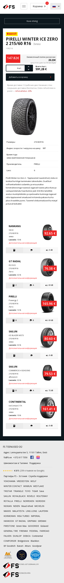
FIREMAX (23, 531)
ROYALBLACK (19, 496)
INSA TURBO (23, 516)
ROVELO (31, 496)
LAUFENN (43, 511)
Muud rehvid (27, 506)
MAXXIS (7, 511)
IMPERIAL (35, 516)
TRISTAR (8, 491)
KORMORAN (10, 516)
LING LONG (31, 511)
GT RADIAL (20, 521)
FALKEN (7, 536)
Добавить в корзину (18, 77)
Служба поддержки (38, 476)
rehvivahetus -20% (23, 91)
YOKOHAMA (9, 481)
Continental (37, 536)
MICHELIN (39, 506)
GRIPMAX (31, 521)
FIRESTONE (9, 526)
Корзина (40, 5)
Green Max (21, 526)
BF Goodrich (9, 545)
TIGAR (35, 491)
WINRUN (27, 486)
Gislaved (44, 526)
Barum (20, 545)
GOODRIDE (33, 526)
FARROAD (44, 531)
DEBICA (26, 536)
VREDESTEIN (23, 481)
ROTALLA (8, 501)
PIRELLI (18, 501)
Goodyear (37, 545)
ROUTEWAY (42, 496)
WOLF (33, 481)
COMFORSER (10, 540)
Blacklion (35, 540)
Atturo (28, 545)
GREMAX (42, 521)
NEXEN (16, 506)
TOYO (27, 491)
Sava (41, 491)
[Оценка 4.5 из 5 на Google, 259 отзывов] (23, 470)
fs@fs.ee (8, 457)
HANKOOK (9, 521)
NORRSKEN (28, 501)
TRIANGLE (18, 491)
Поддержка (35, 463)
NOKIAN (8, 506)
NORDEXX (40, 501)
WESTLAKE (38, 486)
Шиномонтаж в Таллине (16, 463)
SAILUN (7, 496)
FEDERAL (33, 531)
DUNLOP (17, 536)
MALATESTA (18, 511)
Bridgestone (23, 540)
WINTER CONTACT (13, 486)
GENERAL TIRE (11, 531)
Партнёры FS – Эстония (15, 476)
